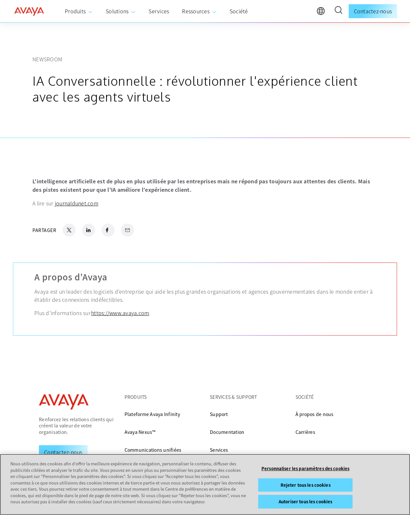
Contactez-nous (373, 11)
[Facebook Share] (108, 230)
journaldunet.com (76, 203)
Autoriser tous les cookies (305, 502)
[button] (338, 11)
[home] (29, 11)
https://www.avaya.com (120, 313)
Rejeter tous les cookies (306, 485)
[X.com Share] (69, 230)
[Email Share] (127, 230)
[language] (322, 13)
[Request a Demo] (63, 452)
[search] (338, 11)
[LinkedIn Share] (88, 230)
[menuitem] (79, 11)
